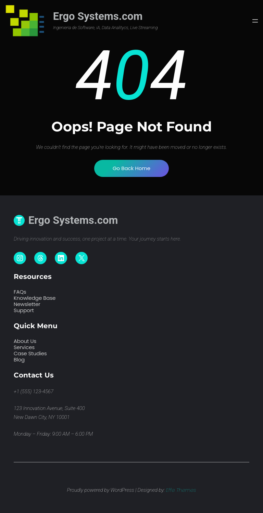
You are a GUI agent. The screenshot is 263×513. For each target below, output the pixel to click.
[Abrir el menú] (255, 21)
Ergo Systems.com (98, 16)
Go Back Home (131, 168)
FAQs (20, 291)
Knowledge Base (34, 298)
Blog (19, 359)
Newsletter (27, 304)
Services (24, 347)
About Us (25, 341)
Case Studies (30, 353)
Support (24, 310)
